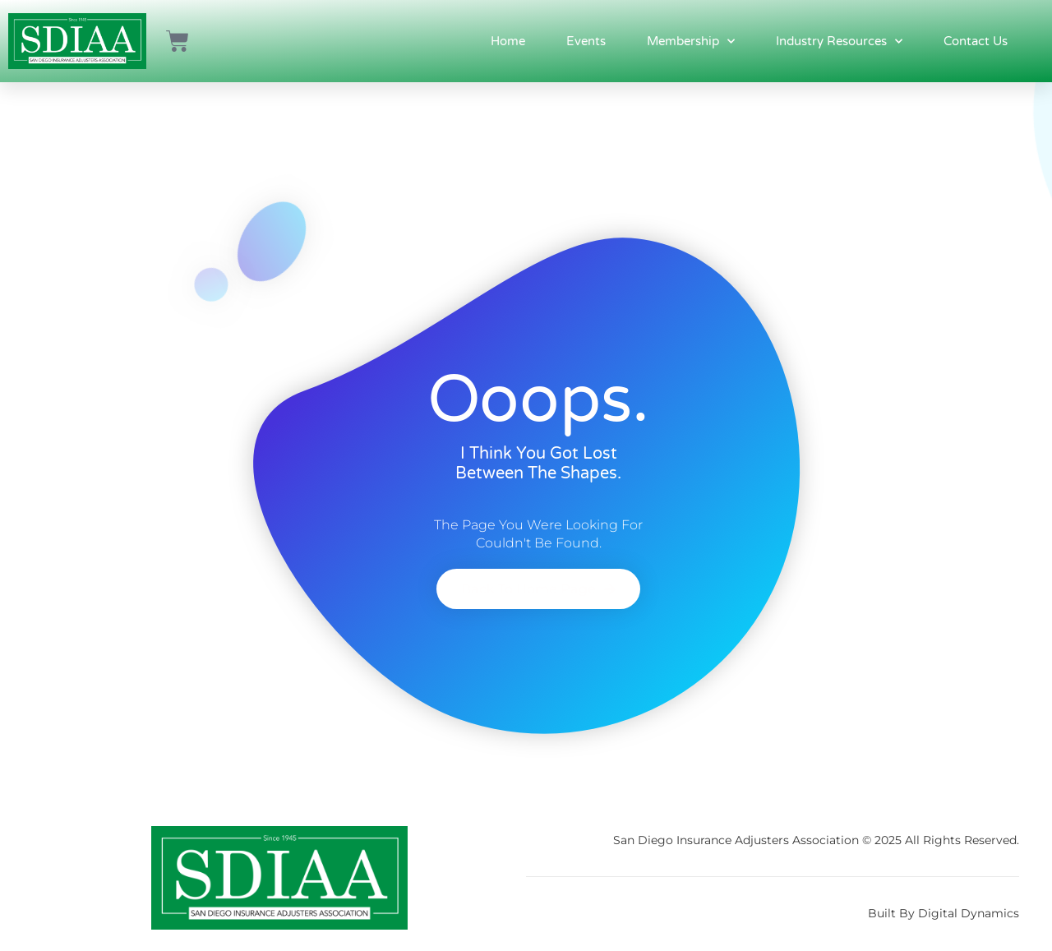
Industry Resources (839, 41)
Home (508, 41)
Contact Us (976, 41)
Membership (691, 41)
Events (586, 41)
